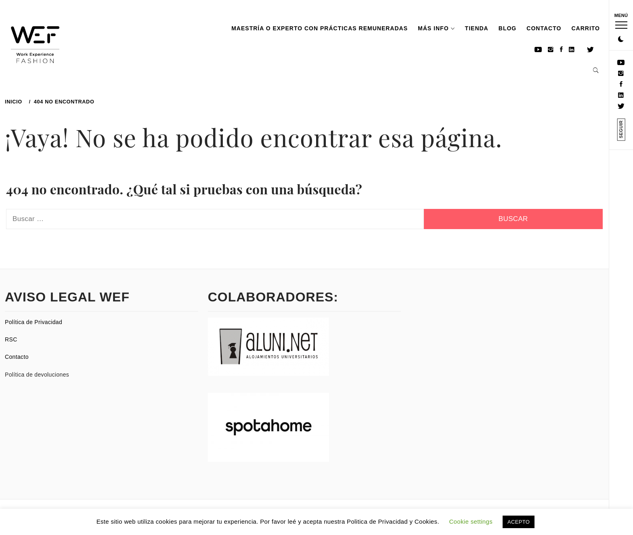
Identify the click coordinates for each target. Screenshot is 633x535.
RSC (11, 339)
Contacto (543, 28)
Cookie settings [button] (471, 521)
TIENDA (476, 28)
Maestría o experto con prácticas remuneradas (319, 28)
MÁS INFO (436, 28)
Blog (507, 28)
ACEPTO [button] (518, 522)
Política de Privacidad (33, 322)
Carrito (585, 28)
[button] (621, 39)
